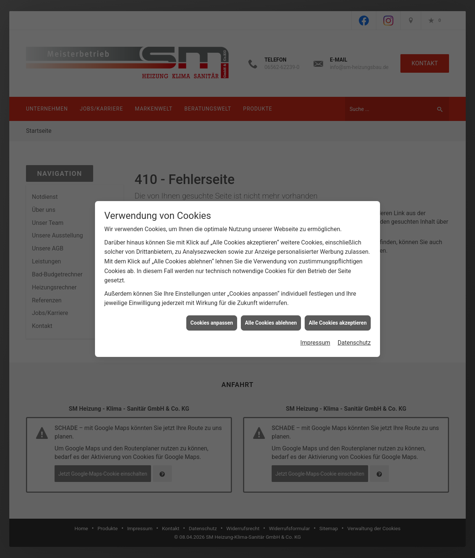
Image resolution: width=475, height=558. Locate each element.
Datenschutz (354, 334)
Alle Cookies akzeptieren (338, 315)
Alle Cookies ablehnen (271, 315)
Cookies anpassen (211, 315)
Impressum (315, 334)
